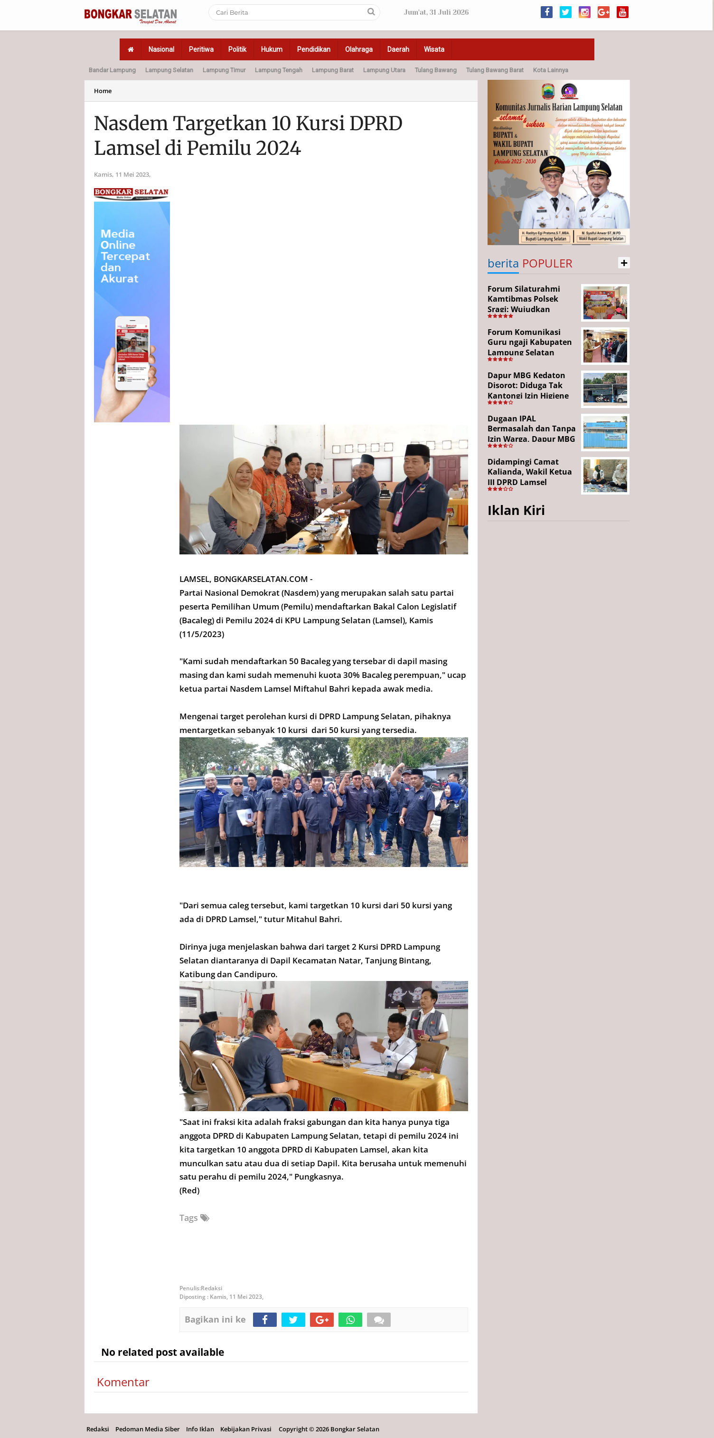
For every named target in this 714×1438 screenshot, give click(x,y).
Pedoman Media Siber (147, 1429)
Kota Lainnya (550, 70)
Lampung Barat (333, 70)
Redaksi (97, 1429)
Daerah (398, 49)
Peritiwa (201, 49)
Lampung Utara (384, 70)
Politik (237, 49)
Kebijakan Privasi (246, 1429)
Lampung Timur (224, 70)
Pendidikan (313, 49)
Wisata (434, 49)
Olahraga (359, 49)
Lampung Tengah (278, 70)
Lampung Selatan (169, 70)
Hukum (271, 49)
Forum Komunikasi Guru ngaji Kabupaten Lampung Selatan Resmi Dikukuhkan (530, 347)
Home (103, 90)
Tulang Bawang (436, 70)
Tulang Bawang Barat (495, 70)
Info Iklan (200, 1429)
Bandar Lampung (112, 70)
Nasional (161, 49)
